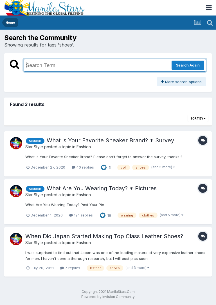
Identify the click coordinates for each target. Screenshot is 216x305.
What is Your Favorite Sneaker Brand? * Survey (110, 140)
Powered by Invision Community (108, 297)
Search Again (188, 65)
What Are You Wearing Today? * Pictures (102, 188)
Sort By (198, 118)
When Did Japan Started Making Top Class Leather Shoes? (104, 236)
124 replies (81, 215)
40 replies (83, 167)
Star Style (34, 146)
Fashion (83, 146)
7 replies (70, 268)
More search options (181, 81)
